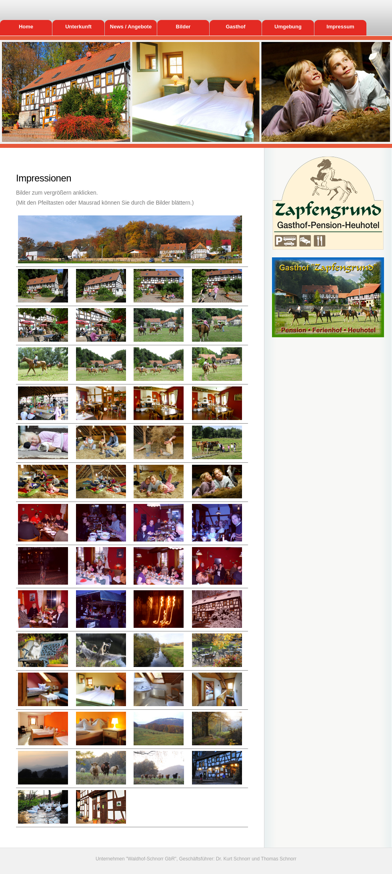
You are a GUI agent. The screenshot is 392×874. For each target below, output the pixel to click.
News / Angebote (131, 27)
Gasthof (235, 27)
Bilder (183, 27)
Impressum (340, 27)
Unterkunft (78, 27)
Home (26, 27)
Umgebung (288, 27)
